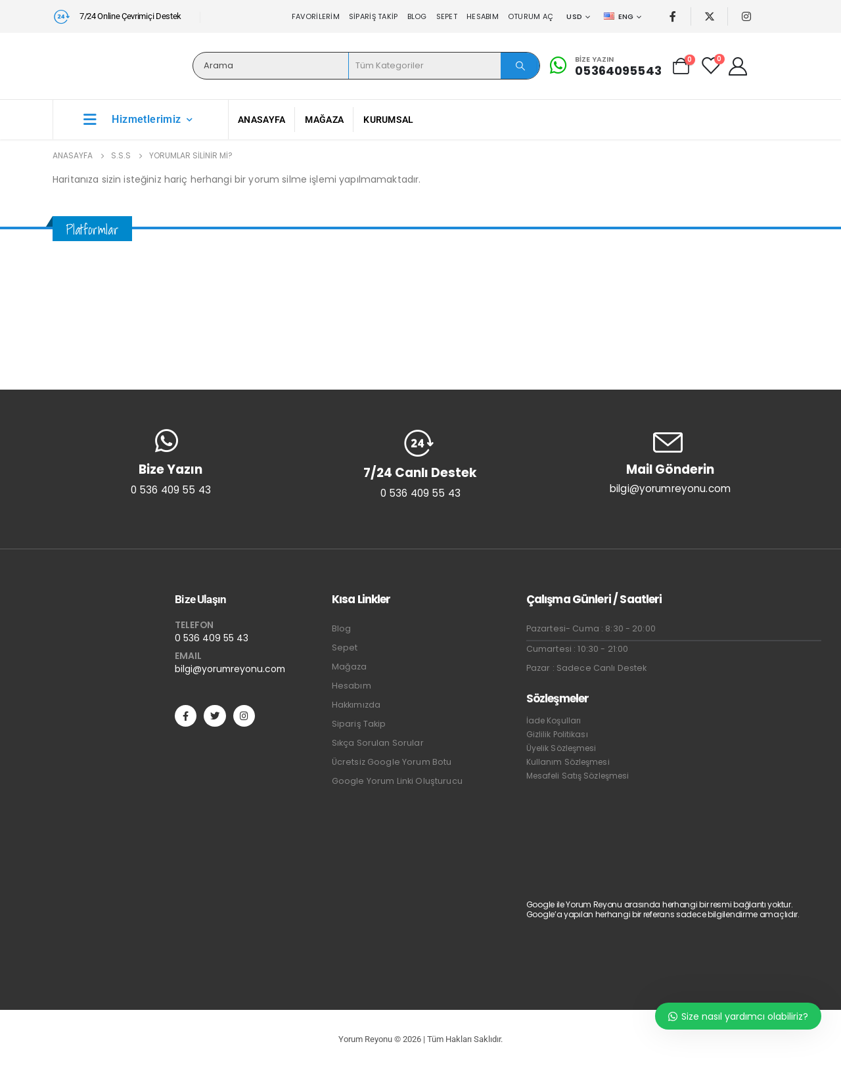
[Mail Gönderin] (670, 461)
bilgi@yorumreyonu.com (230, 668)
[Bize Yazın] (604, 66)
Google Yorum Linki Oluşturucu (397, 780)
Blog (417, 16)
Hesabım (482, 16)
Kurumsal (388, 119)
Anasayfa (261, 119)
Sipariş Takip (373, 16)
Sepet (446, 16)
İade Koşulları (553, 720)
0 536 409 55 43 (211, 638)
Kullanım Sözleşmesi (568, 761)
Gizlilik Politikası (557, 734)
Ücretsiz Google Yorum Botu (392, 761)
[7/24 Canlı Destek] (420, 464)
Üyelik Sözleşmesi (561, 748)
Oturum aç (530, 16)
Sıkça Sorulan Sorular (378, 742)
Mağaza (324, 119)
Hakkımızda (356, 704)
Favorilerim (316, 16)
